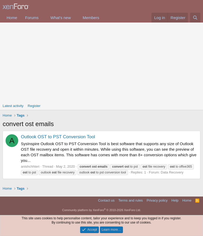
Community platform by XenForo (101, 210)
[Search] (195, 18)
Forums (32, 17)
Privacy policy (157, 200)
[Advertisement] (101, 62)
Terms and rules (130, 200)
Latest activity (13, 106)
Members (91, 17)
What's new (60, 17)
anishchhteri (30, 166)
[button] (43, 18)
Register (34, 106)
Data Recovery (172, 172)
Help (175, 200)
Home (12, 17)
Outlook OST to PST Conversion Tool (58, 136)
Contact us (106, 200)
